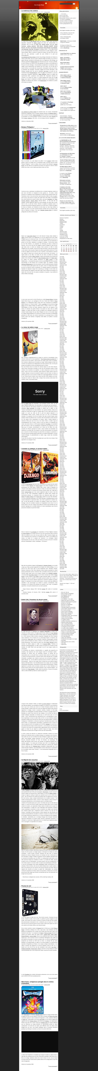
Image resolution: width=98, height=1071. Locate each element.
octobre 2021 (63, 324)
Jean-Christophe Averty (44, 257)
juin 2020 (62, 346)
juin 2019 (62, 361)
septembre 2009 (63, 505)
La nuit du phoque (46, 703)
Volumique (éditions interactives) (68, 607)
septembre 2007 (63, 537)
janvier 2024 (62, 287)
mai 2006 (62, 559)
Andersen (30, 118)
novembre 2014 (63, 428)
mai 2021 (62, 331)
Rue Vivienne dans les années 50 (48, 359)
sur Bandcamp (68, 184)
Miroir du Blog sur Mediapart (67, 593)
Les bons (71, 191)
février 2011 (62, 483)
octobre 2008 (62, 520)
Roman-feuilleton (63, 233)
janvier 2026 (62, 260)
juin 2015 (62, 418)
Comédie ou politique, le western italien (34, 449)
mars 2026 (62, 258)
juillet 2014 (62, 432)
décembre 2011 (63, 471)
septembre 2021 (63, 325)
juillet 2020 (62, 344)
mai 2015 (62, 420)
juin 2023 (62, 296)
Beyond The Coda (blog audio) (68, 630)
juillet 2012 (62, 461)
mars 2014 (62, 438)
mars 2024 (62, 284)
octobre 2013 (62, 445)
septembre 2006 (63, 553)
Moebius (47, 1021)
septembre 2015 (63, 416)
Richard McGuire (25, 936)
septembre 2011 (63, 475)
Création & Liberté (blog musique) (68, 632)
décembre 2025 (63, 262)
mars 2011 (62, 482)
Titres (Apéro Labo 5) (65, 80)
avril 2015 (62, 421)
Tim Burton (36, 49)
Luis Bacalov (34, 531)
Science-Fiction (28, 492)
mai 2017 (62, 392)
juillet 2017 (62, 390)
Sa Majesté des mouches (29, 760)
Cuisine (61, 227)
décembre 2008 (63, 517)
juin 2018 (62, 376)
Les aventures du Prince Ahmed (28, 57)
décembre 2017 (63, 384)
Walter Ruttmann (42, 74)
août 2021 (62, 326)
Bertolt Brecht (43, 80)
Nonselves (62, 133)
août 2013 (62, 447)
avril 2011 (62, 480)
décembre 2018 (63, 369)
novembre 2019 (63, 354)
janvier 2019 (62, 368)
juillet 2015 (62, 417)
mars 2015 (62, 423)
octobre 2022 (62, 307)
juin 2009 (62, 509)
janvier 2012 (62, 469)
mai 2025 (62, 267)
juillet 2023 (62, 295)
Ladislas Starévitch (31, 46)
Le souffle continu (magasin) (67, 628)
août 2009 (62, 506)
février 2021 (62, 335)
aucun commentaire (53, 123)
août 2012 (62, 460)
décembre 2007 (63, 533)
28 (68, 251)
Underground (72, 107)
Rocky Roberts (26, 533)
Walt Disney (40, 46)
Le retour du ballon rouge (29, 327)
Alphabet (48, 724)
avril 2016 (62, 406)
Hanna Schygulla (36, 115)
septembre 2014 (63, 431)
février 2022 (62, 318)
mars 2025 (62, 270)
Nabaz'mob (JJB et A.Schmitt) (67, 600)
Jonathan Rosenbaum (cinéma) (68, 621)
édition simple (37, 42)
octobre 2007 (62, 535)
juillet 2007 (62, 539)
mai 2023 (62, 298)
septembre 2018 (63, 373)
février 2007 (62, 546)
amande (49, 160)
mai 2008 (62, 527)
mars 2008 (62, 530)
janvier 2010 (62, 500)
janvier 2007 (62, 548)
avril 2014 (62, 436)
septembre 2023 (63, 292)
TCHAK (62, 68)
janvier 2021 (62, 336)
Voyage (61, 230)
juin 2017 (62, 391)
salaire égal (62, 191)
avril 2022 (62, 315)
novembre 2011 (63, 472)
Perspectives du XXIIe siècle (68, 153)
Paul (47, 374)
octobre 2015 (62, 414)
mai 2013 (62, 450)
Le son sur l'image (64, 235)
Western (31, 485)
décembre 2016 (63, 398)
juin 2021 (62, 329)
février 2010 (62, 498)
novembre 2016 (63, 399)
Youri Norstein (33, 47)
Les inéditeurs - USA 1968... (67, 599)
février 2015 (62, 424)
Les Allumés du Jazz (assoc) (67, 626)
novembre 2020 (63, 339)
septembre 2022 (63, 309)
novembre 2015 (63, 413)
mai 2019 (62, 362)
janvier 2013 (62, 454)
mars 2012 (62, 467)
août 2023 (62, 293)
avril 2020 (62, 348)
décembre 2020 (63, 337)
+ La (71, 194)
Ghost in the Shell (53, 1016)
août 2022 (62, 310)
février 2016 (62, 409)
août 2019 (62, 358)
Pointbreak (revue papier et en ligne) (69, 639)
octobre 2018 (62, 372)
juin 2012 (62, 462)
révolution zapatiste (52, 573)
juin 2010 (62, 493)
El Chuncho (39, 565)
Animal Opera (66, 62)
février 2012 (62, 468)
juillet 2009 (62, 508)
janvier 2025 (62, 273)
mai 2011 (62, 479)
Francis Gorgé (39, 485)
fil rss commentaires (64, 710)
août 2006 (62, 554)
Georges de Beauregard (26, 264)
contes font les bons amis (66, 192)
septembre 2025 (63, 265)
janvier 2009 (62, 516)
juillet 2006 (62, 556)
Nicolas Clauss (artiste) (66, 614)
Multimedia (62, 220)
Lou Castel (36, 576)
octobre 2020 (62, 340)
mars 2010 (62, 497)
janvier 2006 (62, 563)
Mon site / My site (65, 592)
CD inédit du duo (66, 200)
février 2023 (62, 302)
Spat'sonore (63, 644)
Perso (61, 228)
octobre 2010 (62, 487)
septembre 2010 (63, 489)
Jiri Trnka (28, 47)
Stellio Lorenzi (49, 259)
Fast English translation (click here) (67, 30)
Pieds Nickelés (31, 669)
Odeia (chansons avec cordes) (68, 641)
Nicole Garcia (34, 948)
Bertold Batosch (33, 72)
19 (63, 250)
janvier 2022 (62, 319)
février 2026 (62, 259)
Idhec (23, 237)
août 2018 (62, 375)
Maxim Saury (54, 257)
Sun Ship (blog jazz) (65, 636)
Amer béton (42, 1019)
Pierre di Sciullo (48, 933)
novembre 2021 (63, 322)
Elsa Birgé (63, 640)
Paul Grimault (40, 47)
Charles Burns (47, 934)
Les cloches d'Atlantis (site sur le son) (69, 629)
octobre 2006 (62, 552)
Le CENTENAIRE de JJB (65, 140)
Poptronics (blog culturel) (66, 622)
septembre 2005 (63, 567)
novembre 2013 (63, 443)
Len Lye (52, 44)
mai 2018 (62, 377)
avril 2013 (62, 451)
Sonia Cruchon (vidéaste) (66, 611)
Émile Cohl (38, 44)
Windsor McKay (45, 44)
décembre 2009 (63, 501)
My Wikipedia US (65, 597)
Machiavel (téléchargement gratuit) (68, 601)
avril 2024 (62, 282)
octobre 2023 (62, 291)
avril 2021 (62, 332)
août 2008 (62, 523)
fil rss (61, 709)
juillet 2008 (62, 524)
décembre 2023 (63, 288)
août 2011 (62, 476)
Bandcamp (68, 164)
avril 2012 (62, 465)
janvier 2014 (62, 440)
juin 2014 (62, 434)
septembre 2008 (63, 522)
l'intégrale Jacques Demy (46, 210)
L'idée (43, 72)
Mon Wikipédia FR (65, 596)
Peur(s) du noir (26, 886)
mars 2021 (62, 333)
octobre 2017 (62, 387)
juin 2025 (62, 266)
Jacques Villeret (34, 200)
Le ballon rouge (27, 403)
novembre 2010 (63, 486)
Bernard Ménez (49, 299)
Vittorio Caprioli (35, 256)
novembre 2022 (63, 306)
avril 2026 (62, 256)
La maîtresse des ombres (29, 11)
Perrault (54, 116)
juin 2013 (62, 449)
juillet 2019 (62, 359)
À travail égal (70, 189)
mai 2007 (62, 542)
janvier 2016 (62, 410)
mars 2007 (62, 545)
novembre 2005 (63, 566)
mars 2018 (62, 380)
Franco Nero (39, 496)
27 (66, 251)
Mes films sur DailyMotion (66, 604)
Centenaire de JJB (64, 237)
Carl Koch (46, 71)
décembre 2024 (63, 274)
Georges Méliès (46, 644)
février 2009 (62, 515)
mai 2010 (62, 494)
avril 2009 (62, 512)
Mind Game (26, 1014)
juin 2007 (62, 541)
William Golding (53, 793)
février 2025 (62, 271)
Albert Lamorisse (30, 408)
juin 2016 (62, 405)
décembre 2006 (63, 549)
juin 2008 (62, 526)
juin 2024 (62, 280)
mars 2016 (62, 407)
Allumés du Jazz (63, 231)
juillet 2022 (62, 311)
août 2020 (62, 343)
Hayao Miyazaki (47, 47)
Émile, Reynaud (50, 642)
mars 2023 (62, 300)
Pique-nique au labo (70, 160)
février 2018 (62, 381)
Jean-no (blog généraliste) (67, 623)
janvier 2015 (62, 425)
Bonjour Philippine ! (27, 127)
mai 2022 (62, 314)
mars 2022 (62, 317)
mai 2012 (62, 464)
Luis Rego (44, 304)
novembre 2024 (63, 276)
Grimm (25, 118)
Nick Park (31, 49)
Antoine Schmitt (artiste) (66, 617)
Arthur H (39, 948)
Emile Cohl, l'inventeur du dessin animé (34, 599)
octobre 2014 (62, 429)
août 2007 (62, 538)
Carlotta (43, 589)
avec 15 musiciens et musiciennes (68, 141)
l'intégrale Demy (36, 746)
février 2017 (62, 395)
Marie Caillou (54, 934)
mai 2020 (62, 347)
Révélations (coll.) (64, 234)
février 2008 (62, 531)
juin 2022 (62, 313)
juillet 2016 (62, 403)
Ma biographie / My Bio (66, 595)
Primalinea (27, 974)
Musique (61, 219)
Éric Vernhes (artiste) (65, 610)
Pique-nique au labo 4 (65, 58)
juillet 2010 (62, 491)
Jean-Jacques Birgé (39, 5)
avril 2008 (62, 528)
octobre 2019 (62, 355)
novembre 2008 (63, 519)
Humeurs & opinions (64, 217)
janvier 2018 (62, 383)
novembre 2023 (63, 289)
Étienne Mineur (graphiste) (67, 612)
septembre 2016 (63, 402)
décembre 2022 (63, 304)
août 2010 (62, 490)
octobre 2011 (62, 473)
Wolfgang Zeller (52, 113)
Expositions (62, 224)
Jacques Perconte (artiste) (67, 618)
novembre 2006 (63, 550)
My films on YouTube (65, 603)
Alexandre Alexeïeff (48, 46)
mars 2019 (62, 365)
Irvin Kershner (29, 484)
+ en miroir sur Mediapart (64, 19)
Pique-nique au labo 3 (66, 166)
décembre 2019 (63, 352)
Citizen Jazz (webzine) (66, 637)
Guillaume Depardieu (26, 948)
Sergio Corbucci (30, 496)
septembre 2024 (63, 278)
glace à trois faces (64, 195)
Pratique (61, 226)
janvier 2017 (62, 396)
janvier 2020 (62, 351)
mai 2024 (62, 281)
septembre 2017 (63, 388)
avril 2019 (62, 363)
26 (63, 251)
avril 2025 (62, 269)
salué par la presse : (66, 144)
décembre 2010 (63, 484)
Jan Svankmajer (24, 49)
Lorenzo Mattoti (33, 936)
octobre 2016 (62, 401)
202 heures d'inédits (71, 41)
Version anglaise (64, 110)
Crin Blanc (48, 424)
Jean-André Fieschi (31, 236)
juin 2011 (62, 478)
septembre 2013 (63, 446)
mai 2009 (62, 511)
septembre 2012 (63, 458)
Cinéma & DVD (47, 12)
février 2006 (62, 561)
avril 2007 (62, 544)
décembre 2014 (63, 427)
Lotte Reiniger (33, 41)
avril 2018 (62, 379)
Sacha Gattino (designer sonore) (68, 608)
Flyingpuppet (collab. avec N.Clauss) (69, 615)
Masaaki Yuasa (39, 1014)
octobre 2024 (62, 277)
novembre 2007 (63, 534)
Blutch (42, 933)
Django (23, 496)
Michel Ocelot (34, 61)
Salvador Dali (44, 1022)
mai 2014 (62, 435)
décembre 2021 (63, 321)
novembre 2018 (63, 370)
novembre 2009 (63, 502)
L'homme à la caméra (65, 194)
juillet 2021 (62, 328)
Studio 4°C (25, 1019)
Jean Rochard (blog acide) (67, 634)
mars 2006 (62, 560)
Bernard (39, 928)
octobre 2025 (62, 263)
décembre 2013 (63, 442)
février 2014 (62, 439)
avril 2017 (62, 394)
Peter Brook (45, 791)
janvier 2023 (62, 303)
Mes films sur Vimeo (65, 606)
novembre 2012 (63, 456)
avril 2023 (62, 299)
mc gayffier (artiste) (65, 619)
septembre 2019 (63, 357)
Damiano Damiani (48, 565)
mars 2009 (62, 513)
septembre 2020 (63, 342)
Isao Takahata (54, 47)
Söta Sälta (63, 643)
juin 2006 (62, 557)
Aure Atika (53, 947)
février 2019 (62, 366)
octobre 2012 (62, 457)
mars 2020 (62, 350)
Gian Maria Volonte (33, 574)
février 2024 (62, 285)
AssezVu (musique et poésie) (67, 633)
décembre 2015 (63, 412)
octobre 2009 (62, 504)
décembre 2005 (63, 564)
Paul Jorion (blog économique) (68, 625)
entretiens (50, 199)
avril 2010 (62, 495)
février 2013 (62, 453)
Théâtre (61, 223)
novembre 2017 (63, 385)
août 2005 (62, 568)
